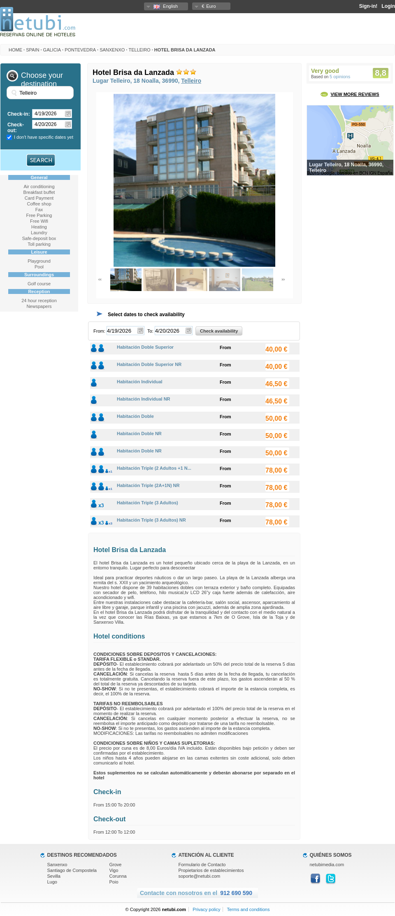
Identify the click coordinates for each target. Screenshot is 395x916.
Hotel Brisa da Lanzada (185, 49)
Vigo (113, 870)
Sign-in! (368, 6)
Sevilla (53, 876)
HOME (15, 49)
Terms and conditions (248, 909)
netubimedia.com (327, 864)
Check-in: (18, 114)
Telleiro (139, 49)
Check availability (219, 331)
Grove (115, 864)
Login (388, 6)
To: (150, 331)
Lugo (52, 881)
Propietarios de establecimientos (211, 870)
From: (99, 331)
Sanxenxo (112, 49)
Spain (32, 49)
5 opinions (340, 76)
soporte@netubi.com (200, 876)
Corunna (118, 876)
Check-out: (15, 127)
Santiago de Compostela (72, 870)
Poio (113, 881)
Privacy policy (206, 909)
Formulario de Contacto (202, 864)
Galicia (52, 49)
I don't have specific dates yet (43, 137)
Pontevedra (80, 49)
